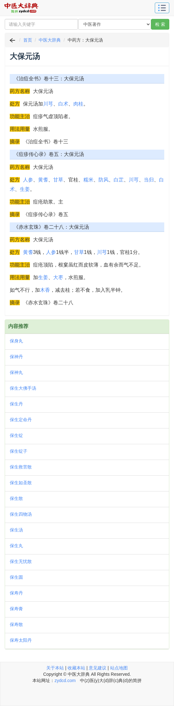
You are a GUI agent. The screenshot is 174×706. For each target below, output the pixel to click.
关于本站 (55, 667)
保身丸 (16, 340)
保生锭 (16, 435)
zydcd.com (65, 680)
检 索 (160, 24)
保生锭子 (18, 451)
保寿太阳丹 (21, 640)
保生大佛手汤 (23, 388)
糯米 (88, 179)
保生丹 (16, 403)
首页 (27, 40)
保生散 (16, 498)
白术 (63, 103)
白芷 (119, 179)
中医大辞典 (50, 40)
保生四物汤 (21, 514)
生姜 (25, 189)
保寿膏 (16, 608)
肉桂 (78, 103)
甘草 (58, 179)
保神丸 (16, 372)
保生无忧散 (21, 561)
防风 (103, 179)
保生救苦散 (21, 466)
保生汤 (16, 529)
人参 (28, 179)
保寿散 (16, 624)
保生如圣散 (21, 482)
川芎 (48, 103)
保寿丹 (16, 592)
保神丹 (16, 356)
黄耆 (43, 179)
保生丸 (16, 545)
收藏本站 (76, 667)
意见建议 (97, 667)
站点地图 (119, 667)
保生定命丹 (21, 419)
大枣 (58, 277)
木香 (45, 290)
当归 (149, 179)
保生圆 (16, 577)
